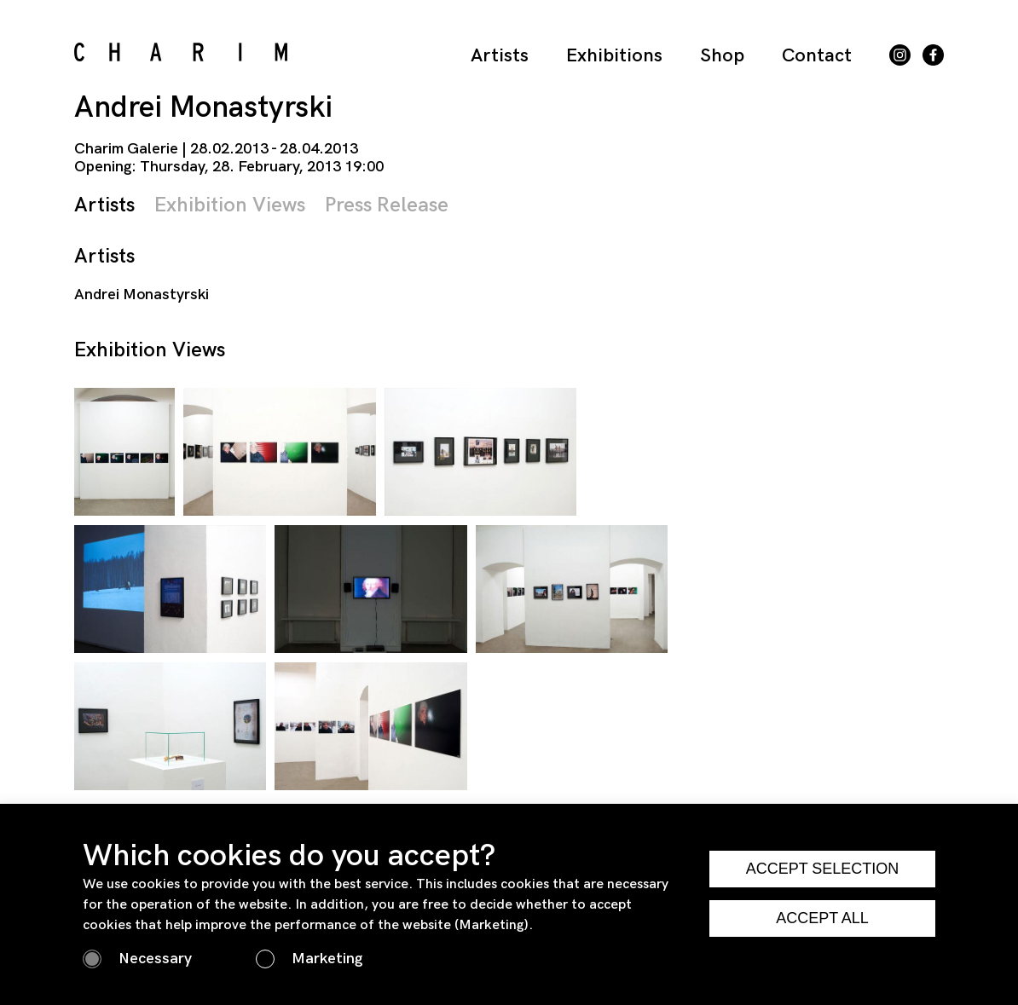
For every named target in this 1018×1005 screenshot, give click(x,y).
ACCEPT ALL (822, 918)
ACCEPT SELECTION (822, 868)
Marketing (327, 958)
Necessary (155, 958)
